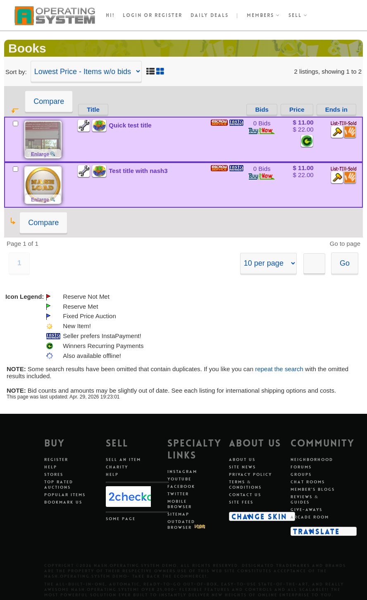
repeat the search (279, 368)
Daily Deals (210, 15)
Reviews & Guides (305, 499)
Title (93, 109)
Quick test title (130, 125)
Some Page (121, 518)
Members (263, 15)
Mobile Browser (179, 504)
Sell (298, 15)
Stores (53, 474)
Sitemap (178, 514)
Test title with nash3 (138, 170)
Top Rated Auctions (58, 484)
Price (297, 109)
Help (50, 467)
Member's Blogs (313, 489)
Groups (301, 474)
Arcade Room (310, 517)
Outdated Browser (181, 524)
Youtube (179, 479)
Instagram (182, 471)
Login (132, 15)
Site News (242, 467)
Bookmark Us (63, 502)
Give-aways (306, 509)
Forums (301, 467)
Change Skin (259, 516)
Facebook (181, 486)
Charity (117, 467)
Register (56, 459)
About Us (242, 459)
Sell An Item (123, 459)
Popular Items (65, 494)
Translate (316, 531)
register (168, 15)
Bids (262, 109)
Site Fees (241, 502)
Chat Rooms (308, 482)
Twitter (178, 494)
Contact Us (245, 494)
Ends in (336, 109)
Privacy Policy (250, 474)
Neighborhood (312, 459)
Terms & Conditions (245, 484)
